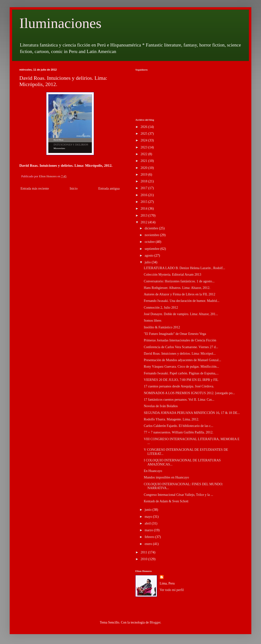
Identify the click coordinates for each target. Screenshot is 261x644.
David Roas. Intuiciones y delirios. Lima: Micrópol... (180, 353)
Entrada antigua (109, 188)
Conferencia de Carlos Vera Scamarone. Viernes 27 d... (181, 347)
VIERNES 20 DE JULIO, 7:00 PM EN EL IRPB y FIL (181, 380)
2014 (144, 208)
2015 (144, 202)
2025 (144, 133)
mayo (149, 516)
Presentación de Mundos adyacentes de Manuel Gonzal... (182, 360)
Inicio (74, 188)
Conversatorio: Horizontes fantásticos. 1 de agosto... (179, 281)
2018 (144, 181)
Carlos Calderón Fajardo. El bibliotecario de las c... (178, 426)
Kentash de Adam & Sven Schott (166, 501)
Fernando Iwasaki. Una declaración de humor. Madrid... (181, 301)
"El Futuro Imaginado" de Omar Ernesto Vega (175, 334)
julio (148, 262)
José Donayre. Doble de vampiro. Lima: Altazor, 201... (181, 314)
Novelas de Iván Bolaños (161, 406)
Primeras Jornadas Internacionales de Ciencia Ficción (180, 340)
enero (149, 544)
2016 (144, 195)
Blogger (155, 622)
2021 (144, 161)
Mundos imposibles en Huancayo (166, 477)
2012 (144, 222)
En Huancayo (153, 471)
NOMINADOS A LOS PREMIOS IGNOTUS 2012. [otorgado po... (189, 393)
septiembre (152, 249)
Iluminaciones (60, 23)
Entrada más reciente (35, 188)
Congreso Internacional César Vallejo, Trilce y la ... (178, 495)
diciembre (152, 228)
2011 (144, 552)
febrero (150, 537)
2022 (144, 154)
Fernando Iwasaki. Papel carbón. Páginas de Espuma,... (181, 373)
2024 (144, 140)
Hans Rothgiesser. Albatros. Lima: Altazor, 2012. (177, 288)
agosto (149, 255)
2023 (144, 147)
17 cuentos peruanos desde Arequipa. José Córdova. (179, 386)
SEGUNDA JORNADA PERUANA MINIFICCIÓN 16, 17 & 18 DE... (192, 413)
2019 (144, 174)
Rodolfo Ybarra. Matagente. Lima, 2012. (171, 419)
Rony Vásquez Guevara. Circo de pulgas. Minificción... (181, 366)
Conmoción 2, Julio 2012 (161, 307)
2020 (144, 168)
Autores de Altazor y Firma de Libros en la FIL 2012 (179, 294)
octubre (150, 242)
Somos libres (152, 320)
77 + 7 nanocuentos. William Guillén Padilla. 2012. (178, 432)
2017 (144, 188)
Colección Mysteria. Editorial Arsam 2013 (172, 274)
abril (148, 523)
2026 (144, 127)
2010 (144, 559)
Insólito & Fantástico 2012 (162, 327)
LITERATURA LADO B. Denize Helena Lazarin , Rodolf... (184, 268)
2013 (144, 215)
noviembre (152, 235)
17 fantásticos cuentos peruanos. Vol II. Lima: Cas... (179, 399)
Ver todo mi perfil (172, 590)
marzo (149, 530)
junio (148, 509)
